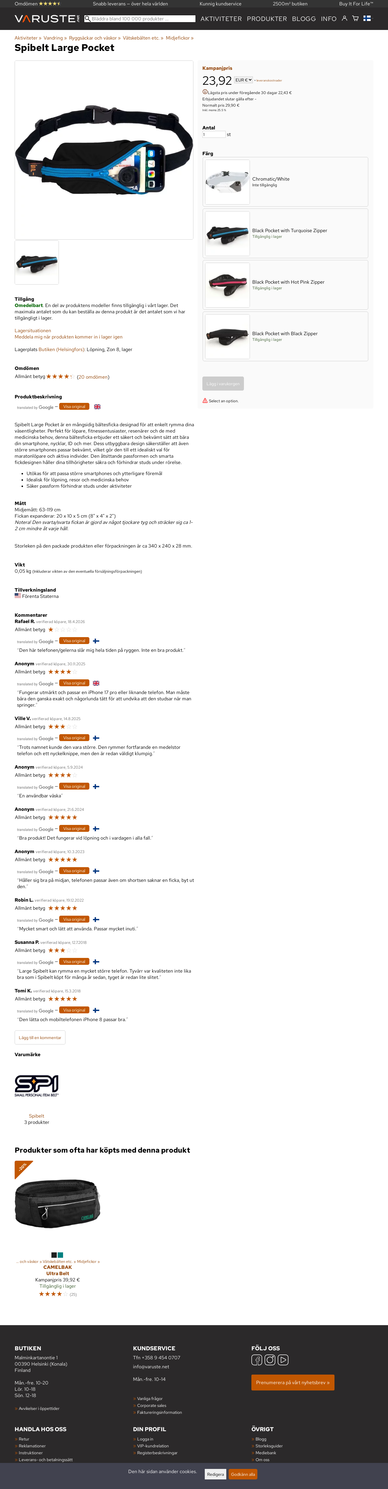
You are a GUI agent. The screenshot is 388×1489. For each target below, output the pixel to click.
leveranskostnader (269, 80)
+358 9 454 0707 (161, 1358)
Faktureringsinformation (159, 1412)
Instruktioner (31, 1452)
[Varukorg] (355, 18)
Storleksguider (269, 1446)
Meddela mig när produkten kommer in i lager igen (69, 337)
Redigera (215, 1474)
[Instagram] (270, 1361)
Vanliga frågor (150, 1398)
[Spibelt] (37, 1099)
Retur (24, 1439)
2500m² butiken (290, 4)
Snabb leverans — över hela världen (130, 4)
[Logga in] (344, 18)
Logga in (145, 1439)
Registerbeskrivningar (157, 1452)
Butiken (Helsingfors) (61, 349)
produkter (267, 19)
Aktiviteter (221, 19)
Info (329, 19)
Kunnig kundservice (221, 4)
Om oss (262, 1459)
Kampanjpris (217, 68)
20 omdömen (93, 377)
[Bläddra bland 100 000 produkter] (140, 18)
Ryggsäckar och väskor (95, 38)
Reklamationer (32, 1446)
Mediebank (266, 1452)
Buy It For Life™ (356, 4)
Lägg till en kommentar (40, 1037)
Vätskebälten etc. (143, 38)
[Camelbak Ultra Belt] (58, 1232)
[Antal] (214, 134)
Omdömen (38, 4)
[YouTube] (283, 1361)
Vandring (55, 38)
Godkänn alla (243, 1474)
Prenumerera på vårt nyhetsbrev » (293, 1382)
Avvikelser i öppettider (39, 1408)
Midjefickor (180, 38)
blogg (304, 19)
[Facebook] (256, 1361)
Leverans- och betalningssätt (46, 1459)
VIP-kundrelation (153, 1446)
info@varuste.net (151, 1366)
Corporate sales (151, 1405)
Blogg (261, 1439)
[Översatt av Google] (35, 407)
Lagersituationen (33, 330)
